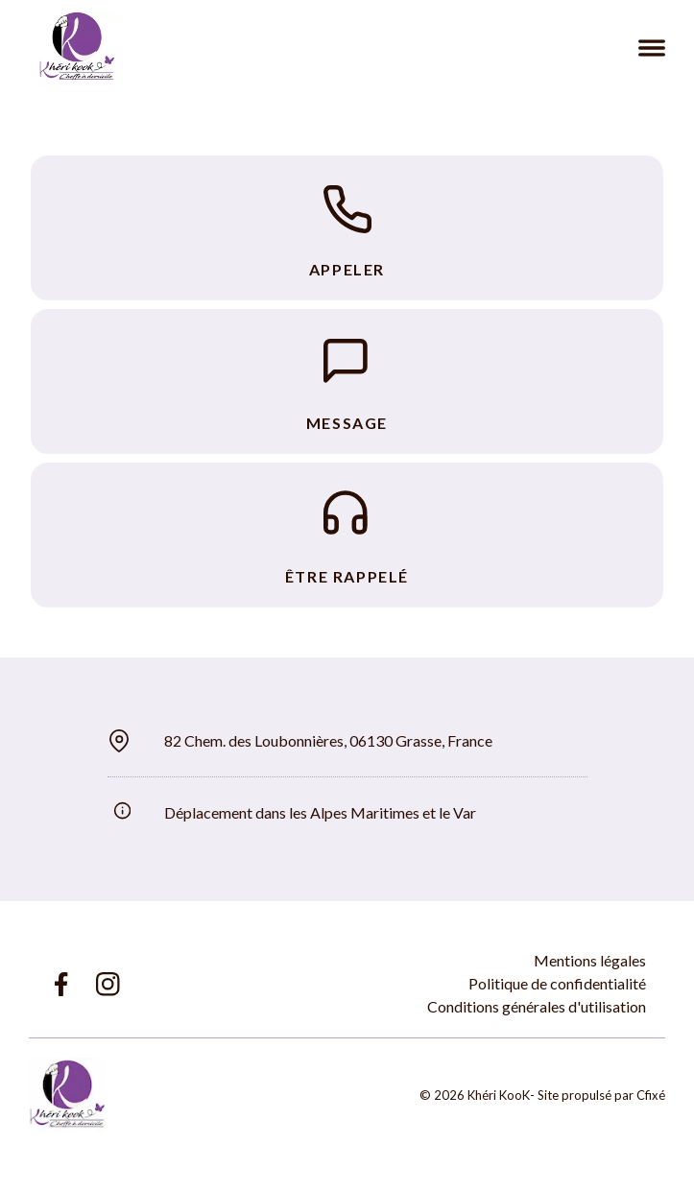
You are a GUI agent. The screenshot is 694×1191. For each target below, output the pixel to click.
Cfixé (650, 1095)
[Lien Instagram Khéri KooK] (108, 984)
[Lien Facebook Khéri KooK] (60, 984)
